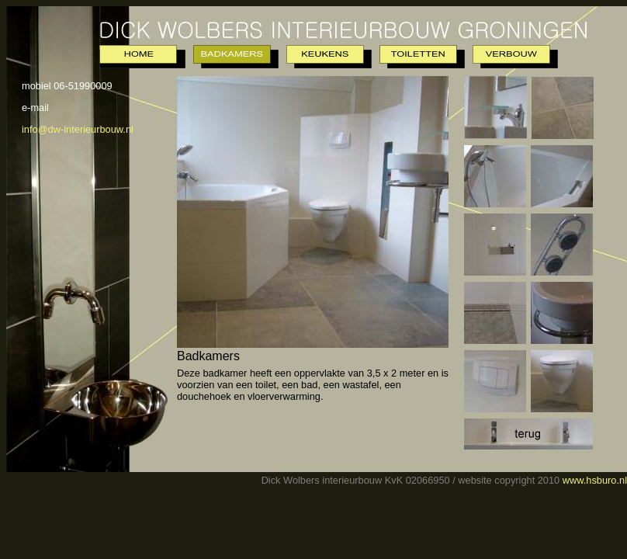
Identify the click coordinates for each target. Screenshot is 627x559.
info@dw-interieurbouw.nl (77, 129)
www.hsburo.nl (595, 480)
